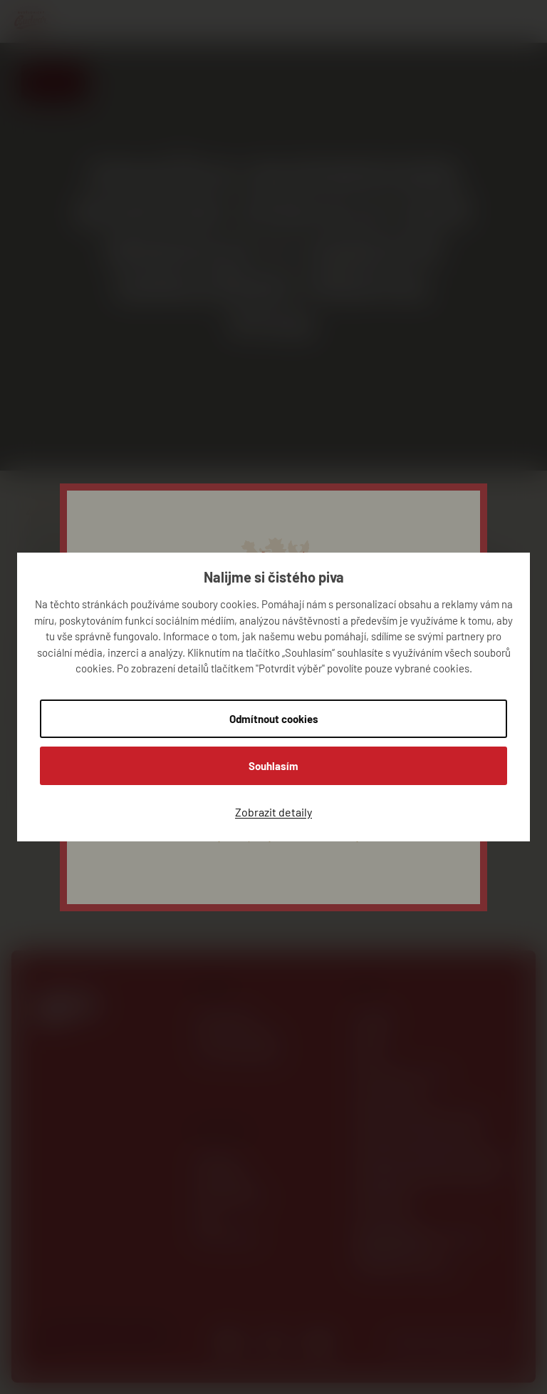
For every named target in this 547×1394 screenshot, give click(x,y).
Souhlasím (273, 765)
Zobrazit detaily (273, 812)
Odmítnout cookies (273, 718)
